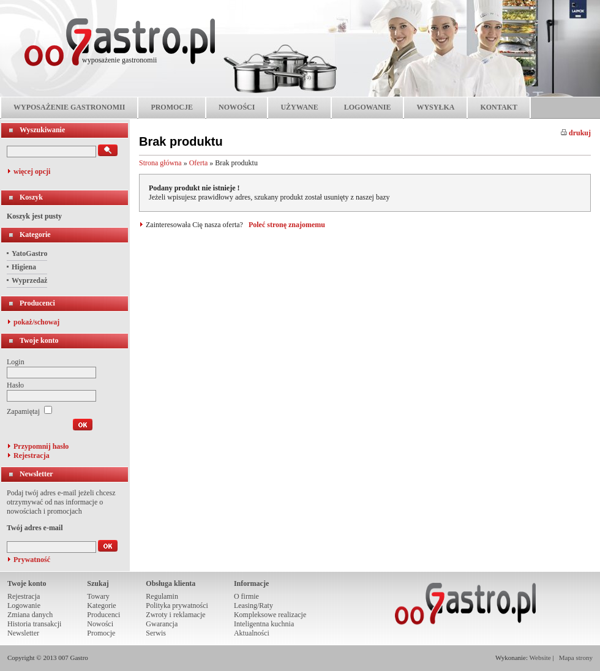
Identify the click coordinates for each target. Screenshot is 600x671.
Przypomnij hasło (41, 446)
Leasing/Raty (253, 605)
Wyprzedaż (29, 280)
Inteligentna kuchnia (264, 624)
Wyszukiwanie (42, 130)
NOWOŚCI (237, 107)
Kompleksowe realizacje (270, 614)
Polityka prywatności (177, 605)
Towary (98, 596)
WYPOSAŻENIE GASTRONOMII (69, 107)
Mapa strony (576, 657)
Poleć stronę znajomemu (287, 224)
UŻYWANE (299, 107)
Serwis (156, 633)
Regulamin (162, 596)
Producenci (37, 303)
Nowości (100, 624)
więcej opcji (31, 171)
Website (540, 657)
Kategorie (35, 234)
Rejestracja (31, 455)
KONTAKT (498, 107)
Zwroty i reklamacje (175, 614)
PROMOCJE (172, 107)
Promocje (101, 633)
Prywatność (31, 559)
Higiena (24, 267)
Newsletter (36, 474)
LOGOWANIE (367, 107)
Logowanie (23, 605)
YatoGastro (29, 253)
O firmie (246, 596)
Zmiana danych (30, 614)
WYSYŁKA (435, 107)
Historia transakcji (34, 624)
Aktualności (251, 633)
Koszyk (31, 197)
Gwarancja (162, 624)
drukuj (576, 133)
